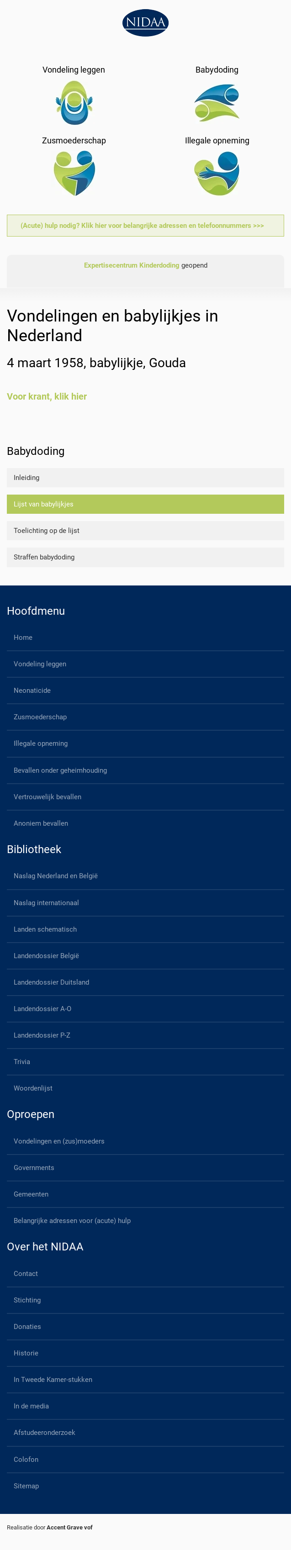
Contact (26, 1274)
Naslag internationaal (46, 903)
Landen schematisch (45, 929)
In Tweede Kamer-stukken (53, 1380)
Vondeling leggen (40, 664)
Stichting (27, 1300)
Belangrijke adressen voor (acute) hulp (72, 1221)
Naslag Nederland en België (56, 876)
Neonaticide (32, 690)
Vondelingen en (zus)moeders (59, 1141)
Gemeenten (31, 1194)
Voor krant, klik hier (47, 396)
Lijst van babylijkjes (44, 504)
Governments (34, 1168)
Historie (26, 1353)
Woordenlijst (33, 1088)
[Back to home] (145, 23)
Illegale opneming (41, 743)
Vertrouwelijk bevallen (47, 797)
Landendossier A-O (42, 1009)
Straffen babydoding (44, 557)
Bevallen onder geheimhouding (60, 770)
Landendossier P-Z (42, 1035)
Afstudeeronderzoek (44, 1433)
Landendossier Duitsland (51, 982)
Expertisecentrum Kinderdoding (132, 265)
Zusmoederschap (40, 717)
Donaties (27, 1327)
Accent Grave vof (70, 1527)
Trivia (22, 1062)
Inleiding (26, 478)
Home (23, 637)
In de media (31, 1406)
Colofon (26, 1459)
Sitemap (26, 1486)
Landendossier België (46, 956)
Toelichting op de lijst (46, 531)
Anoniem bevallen (41, 823)
